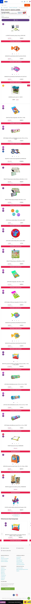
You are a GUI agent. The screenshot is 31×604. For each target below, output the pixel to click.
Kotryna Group (3, 569)
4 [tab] (18, 74)
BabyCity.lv (3, 572)
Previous (2, 534)
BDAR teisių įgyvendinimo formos (22, 569)
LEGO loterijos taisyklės (20, 564)
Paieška (27, 5)
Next (29, 534)
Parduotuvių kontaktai (4, 558)
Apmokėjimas (18, 557)
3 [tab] (16, 74)
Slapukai (17, 570)
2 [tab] (14, 74)
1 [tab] (12, 74)
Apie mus (2, 557)
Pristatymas (18, 558)
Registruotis (7, 588)
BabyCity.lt (3, 570)
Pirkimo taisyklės (19, 561)
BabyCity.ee (3, 573)
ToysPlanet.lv (3, 576)
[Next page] (18, 515)
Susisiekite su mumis (19, 562)
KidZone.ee (3, 578)
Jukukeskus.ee (3, 575)
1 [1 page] (12, 515)
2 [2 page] (14, 515)
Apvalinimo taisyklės (4, 561)
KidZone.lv (3, 579)
